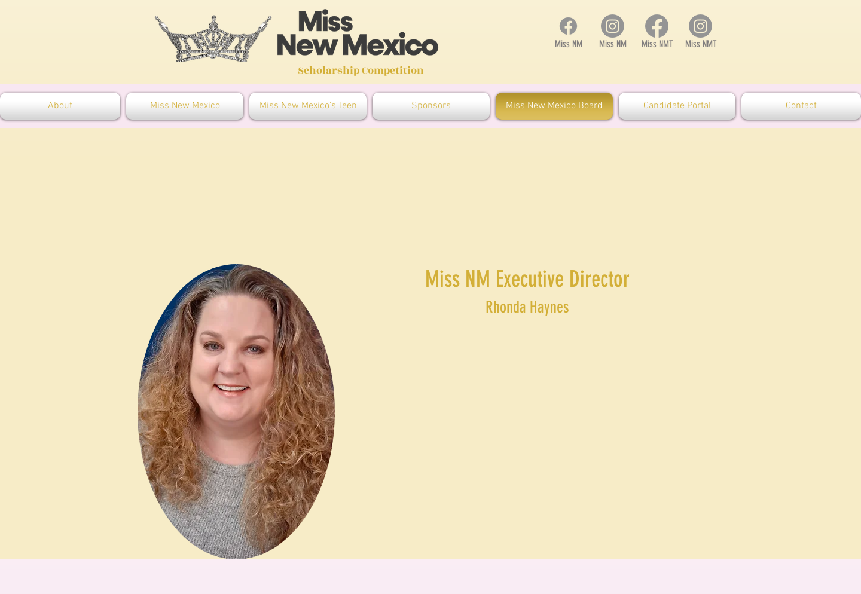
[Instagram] (612, 26)
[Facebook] (568, 26)
